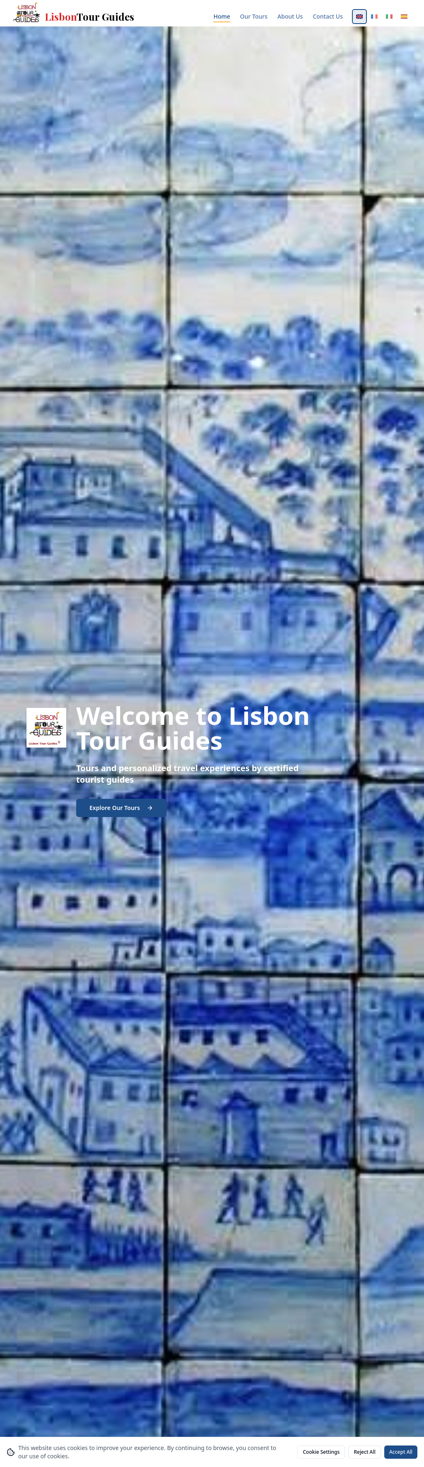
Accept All (400, 1451)
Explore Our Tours (121, 808)
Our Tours (253, 16)
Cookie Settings (321, 1451)
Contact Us (328, 16)
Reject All (365, 1451)
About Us (290, 16)
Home (221, 16)
